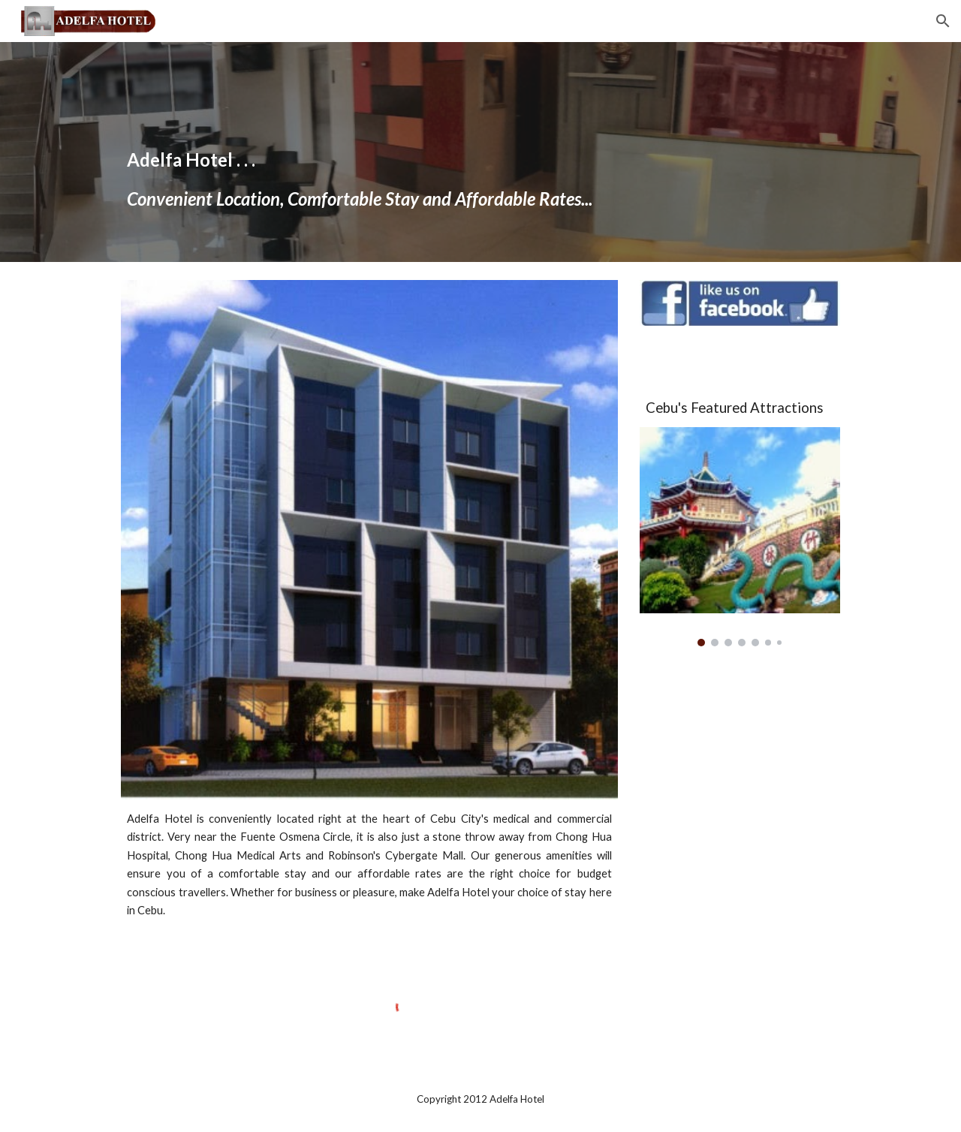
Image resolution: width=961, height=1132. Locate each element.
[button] (943, 21)
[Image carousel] (739, 536)
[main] (480, 152)
